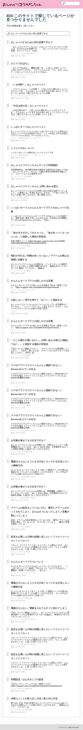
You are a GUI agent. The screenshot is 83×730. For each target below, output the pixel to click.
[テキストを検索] (70, 3)
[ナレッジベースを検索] (38, 33)
